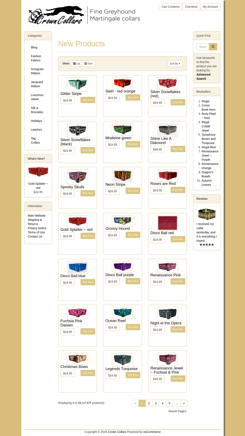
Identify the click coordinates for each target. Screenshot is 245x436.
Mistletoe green (118, 138)
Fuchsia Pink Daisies (71, 323)
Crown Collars (117, 431)
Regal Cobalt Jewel (206, 126)
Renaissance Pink (165, 275)
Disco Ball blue (73, 276)
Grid (88, 63)
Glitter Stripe (71, 94)
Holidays (36, 121)
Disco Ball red (162, 233)
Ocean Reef (115, 321)
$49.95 (157, 149)
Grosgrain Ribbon (37, 71)
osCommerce (152, 431)
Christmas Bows (74, 367)
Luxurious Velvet (37, 97)
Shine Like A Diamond (160, 140)
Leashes (36, 129)
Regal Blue (209, 147)
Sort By (175, 63)
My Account (210, 6)
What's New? (36, 158)
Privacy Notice (37, 228)
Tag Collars (35, 140)
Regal (205, 101)
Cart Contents (170, 6)
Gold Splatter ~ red (76, 229)
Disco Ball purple (119, 275)
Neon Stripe (115, 184)
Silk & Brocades (37, 110)
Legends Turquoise (121, 369)
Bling (34, 47)
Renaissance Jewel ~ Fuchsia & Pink (166, 370)
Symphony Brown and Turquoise (209, 139)
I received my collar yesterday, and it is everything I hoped (206, 232)
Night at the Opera (166, 323)
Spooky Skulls (72, 187)
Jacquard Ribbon (37, 84)
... (177, 403)
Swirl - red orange (120, 91)
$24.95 (67, 100)
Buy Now (88, 100)
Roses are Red (163, 184)
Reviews (201, 198)
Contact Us (35, 236)
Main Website (36, 215)
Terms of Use (36, 232)
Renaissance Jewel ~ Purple (210, 155)
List (76, 63)
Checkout (191, 6)
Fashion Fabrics (36, 58)
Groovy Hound (117, 228)
